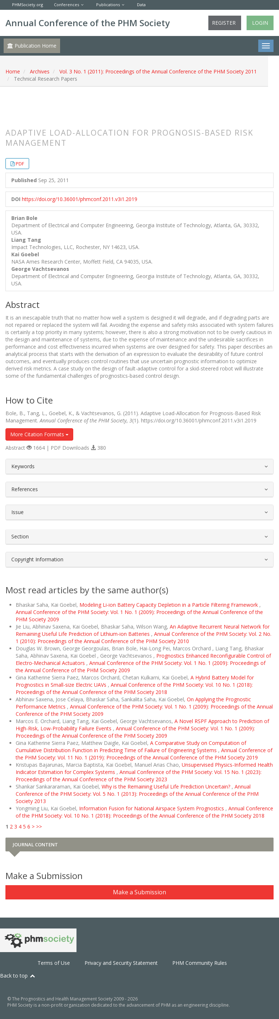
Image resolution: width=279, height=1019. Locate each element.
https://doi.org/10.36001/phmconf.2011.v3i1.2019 (79, 199)
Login (260, 22)
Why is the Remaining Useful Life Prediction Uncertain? (167, 786)
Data (141, 4)
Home (12, 71)
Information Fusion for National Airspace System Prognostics (152, 808)
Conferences (66, 4)
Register (224, 22)
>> (39, 826)
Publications (108, 4)
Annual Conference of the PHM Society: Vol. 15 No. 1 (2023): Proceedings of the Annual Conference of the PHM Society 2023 (139, 776)
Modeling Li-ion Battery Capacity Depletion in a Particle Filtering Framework (169, 604)
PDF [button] (20, 163)
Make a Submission (139, 892)
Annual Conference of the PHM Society (87, 23)
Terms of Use (54, 962)
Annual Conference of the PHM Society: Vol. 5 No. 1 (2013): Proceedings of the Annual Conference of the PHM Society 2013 (137, 794)
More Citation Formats (39, 434)
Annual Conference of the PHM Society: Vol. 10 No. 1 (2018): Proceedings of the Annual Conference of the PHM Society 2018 (134, 688)
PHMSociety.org (27, 4)
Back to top (18, 975)
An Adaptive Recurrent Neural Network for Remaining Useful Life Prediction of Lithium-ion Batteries (143, 630)
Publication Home (31, 45)
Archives (40, 71)
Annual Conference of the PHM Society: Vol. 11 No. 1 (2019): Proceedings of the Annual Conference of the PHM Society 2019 (144, 754)
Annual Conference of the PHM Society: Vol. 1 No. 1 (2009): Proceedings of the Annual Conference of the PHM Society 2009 (135, 732)
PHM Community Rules (199, 962)
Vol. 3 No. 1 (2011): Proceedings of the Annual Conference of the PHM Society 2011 (158, 71)
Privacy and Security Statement (121, 962)
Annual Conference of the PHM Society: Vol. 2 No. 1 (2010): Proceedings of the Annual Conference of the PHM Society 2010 (143, 637)
